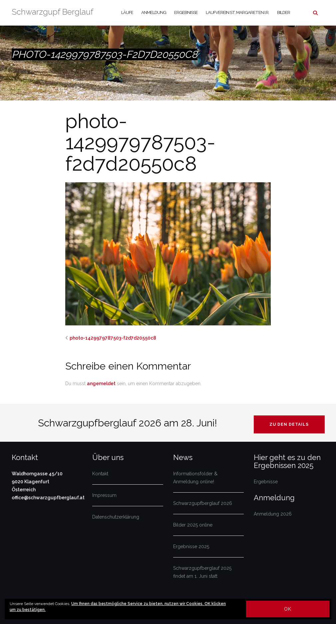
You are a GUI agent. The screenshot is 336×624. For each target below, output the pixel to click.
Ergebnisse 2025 (191, 546)
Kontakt (100, 473)
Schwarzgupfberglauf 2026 (202, 503)
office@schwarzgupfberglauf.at (48, 497)
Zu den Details (289, 424)
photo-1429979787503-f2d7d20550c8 (113, 338)
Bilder (283, 12)
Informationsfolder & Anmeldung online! (195, 477)
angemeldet (101, 383)
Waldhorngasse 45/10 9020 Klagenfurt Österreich (37, 481)
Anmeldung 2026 (273, 514)
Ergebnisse (186, 12)
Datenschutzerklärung (115, 517)
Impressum (104, 495)
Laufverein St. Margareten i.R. (237, 12)
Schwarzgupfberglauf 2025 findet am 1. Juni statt (202, 572)
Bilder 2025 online (192, 525)
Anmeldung (153, 12)
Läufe (127, 12)
